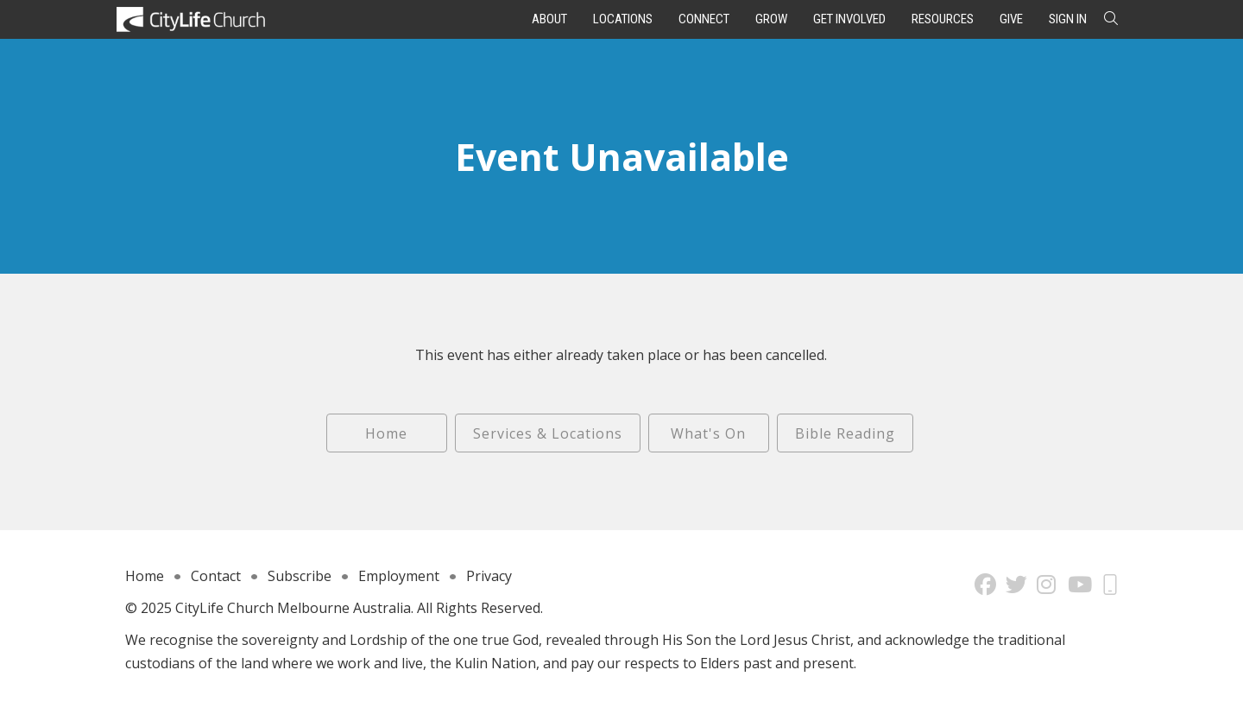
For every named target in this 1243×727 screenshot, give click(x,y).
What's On (708, 433)
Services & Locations (547, 433)
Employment (398, 575)
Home (386, 433)
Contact (216, 575)
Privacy (489, 575)
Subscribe (299, 575)
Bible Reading (845, 433)
